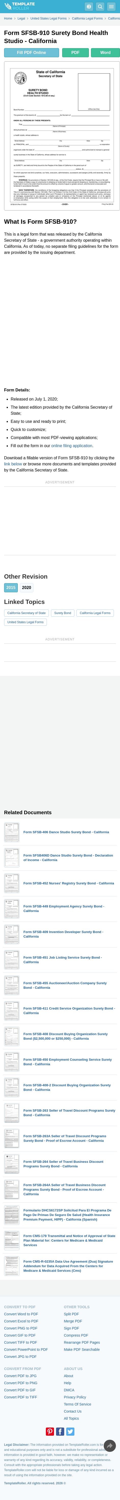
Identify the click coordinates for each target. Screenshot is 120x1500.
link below (13, 464)
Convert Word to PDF (21, 1314)
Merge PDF (73, 1321)
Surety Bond (62, 613)
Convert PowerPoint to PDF (26, 1349)
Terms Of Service (77, 1404)
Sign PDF (71, 1328)
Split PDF (71, 1314)
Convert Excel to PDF (21, 1321)
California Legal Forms (95, 613)
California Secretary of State (26, 613)
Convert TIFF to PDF (20, 1342)
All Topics (71, 1418)
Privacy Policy (75, 1397)
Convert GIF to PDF (20, 1335)
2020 (26, 587)
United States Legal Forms (25, 622)
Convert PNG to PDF (20, 1328)
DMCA (69, 1390)
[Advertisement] (60, 321)
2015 (11, 587)
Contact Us (73, 1411)
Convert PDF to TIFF (20, 1397)
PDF (75, 52)
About (68, 1376)
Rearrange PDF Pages (82, 1342)
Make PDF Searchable (82, 1349)
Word (105, 52)
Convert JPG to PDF (20, 1357)
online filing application (71, 446)
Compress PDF (76, 1335)
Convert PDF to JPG (20, 1376)
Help (67, 1383)
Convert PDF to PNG (20, 1383)
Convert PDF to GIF (20, 1390)
